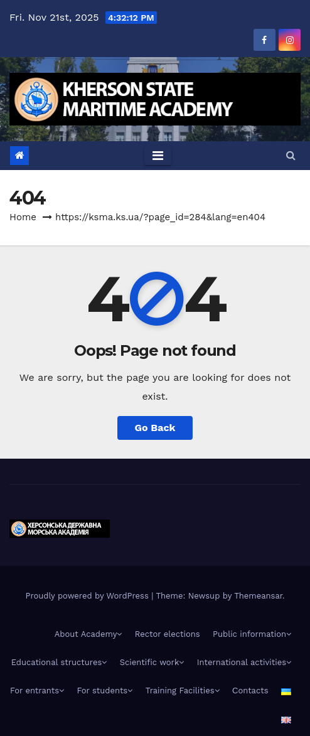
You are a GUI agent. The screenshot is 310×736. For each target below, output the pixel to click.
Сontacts (250, 690)
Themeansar (258, 595)
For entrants (37, 690)
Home (22, 217)
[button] (291, 155)
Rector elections (167, 634)
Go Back (155, 428)
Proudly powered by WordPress (88, 595)
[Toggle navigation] (157, 155)
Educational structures (59, 662)
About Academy (88, 634)
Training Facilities (183, 690)
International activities (244, 662)
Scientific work (152, 662)
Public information (252, 634)
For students (105, 690)
